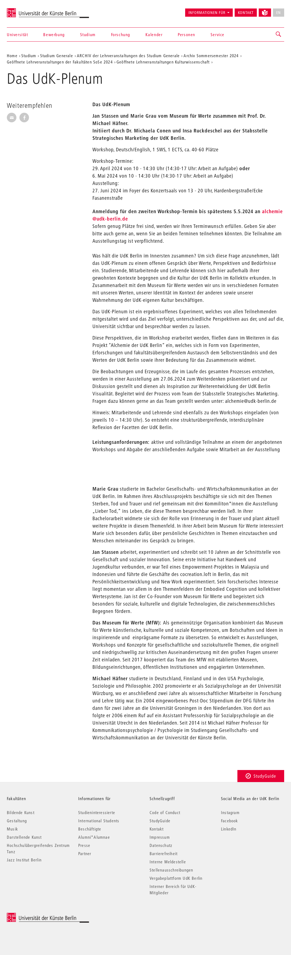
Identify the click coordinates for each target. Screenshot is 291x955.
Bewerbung (54, 34)
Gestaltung (17, 820)
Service (218, 34)
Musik (12, 829)
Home (12, 55)
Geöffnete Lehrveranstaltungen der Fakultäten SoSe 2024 (60, 62)
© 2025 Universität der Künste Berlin (35, 916)
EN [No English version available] (278, 12)
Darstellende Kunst (24, 837)
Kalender (154, 34)
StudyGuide (261, 776)
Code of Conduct (165, 812)
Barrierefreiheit (163, 853)
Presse (84, 845)
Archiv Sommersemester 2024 (211, 55)
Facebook (229, 820)
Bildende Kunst (20, 812)
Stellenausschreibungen (171, 870)
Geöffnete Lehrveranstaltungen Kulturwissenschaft (163, 62)
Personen (186, 34)
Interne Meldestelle (168, 861)
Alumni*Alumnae (94, 837)
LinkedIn (229, 829)
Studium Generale (56, 55)
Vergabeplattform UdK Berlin (176, 878)
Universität (17, 34)
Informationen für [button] (206, 12)
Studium (88, 34)
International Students (98, 820)
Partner (84, 853)
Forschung (120, 34)
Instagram (230, 812)
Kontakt (246, 12)
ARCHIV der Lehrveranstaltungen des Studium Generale (128, 55)
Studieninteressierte (96, 812)
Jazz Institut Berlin (24, 860)
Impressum (160, 837)
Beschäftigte (89, 829)
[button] (278, 34)
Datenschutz (161, 845)
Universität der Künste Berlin (28, 10)
